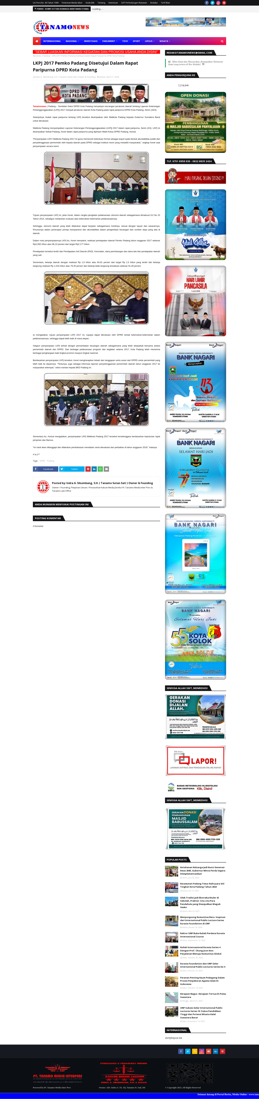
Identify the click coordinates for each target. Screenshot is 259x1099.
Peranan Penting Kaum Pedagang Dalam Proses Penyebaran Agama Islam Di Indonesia (202, 981)
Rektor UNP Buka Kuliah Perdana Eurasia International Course (202, 935)
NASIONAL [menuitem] (71, 41)
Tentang (101, 2)
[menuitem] (37, 41)
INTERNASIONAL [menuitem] (52, 41)
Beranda (37, 55)
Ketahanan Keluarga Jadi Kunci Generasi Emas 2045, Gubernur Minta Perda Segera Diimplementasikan (202, 870)
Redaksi (154, 2)
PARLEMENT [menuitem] (108, 41)
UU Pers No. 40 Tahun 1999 (45, 2)
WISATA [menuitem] (164, 41)
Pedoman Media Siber (72, 2)
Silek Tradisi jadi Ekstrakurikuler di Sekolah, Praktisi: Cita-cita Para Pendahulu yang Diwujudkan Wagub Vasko (200, 902)
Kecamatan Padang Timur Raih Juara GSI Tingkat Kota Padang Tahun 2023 (202, 885)
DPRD (42, 460)
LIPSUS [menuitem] (148, 41)
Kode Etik (90, 2)
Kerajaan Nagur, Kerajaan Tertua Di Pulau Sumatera (203, 995)
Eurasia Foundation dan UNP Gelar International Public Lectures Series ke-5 (202, 965)
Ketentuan (113, 2)
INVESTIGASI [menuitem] (90, 41)
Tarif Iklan (165, 2)
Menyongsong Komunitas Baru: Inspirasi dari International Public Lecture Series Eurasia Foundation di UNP (202, 920)
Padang (46, 55)
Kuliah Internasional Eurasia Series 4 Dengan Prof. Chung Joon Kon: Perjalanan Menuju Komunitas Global (200, 950)
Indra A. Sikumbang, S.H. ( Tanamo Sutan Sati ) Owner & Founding (65, 77)
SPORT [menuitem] (136, 41)
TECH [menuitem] (125, 41)
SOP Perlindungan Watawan (134, 2)
